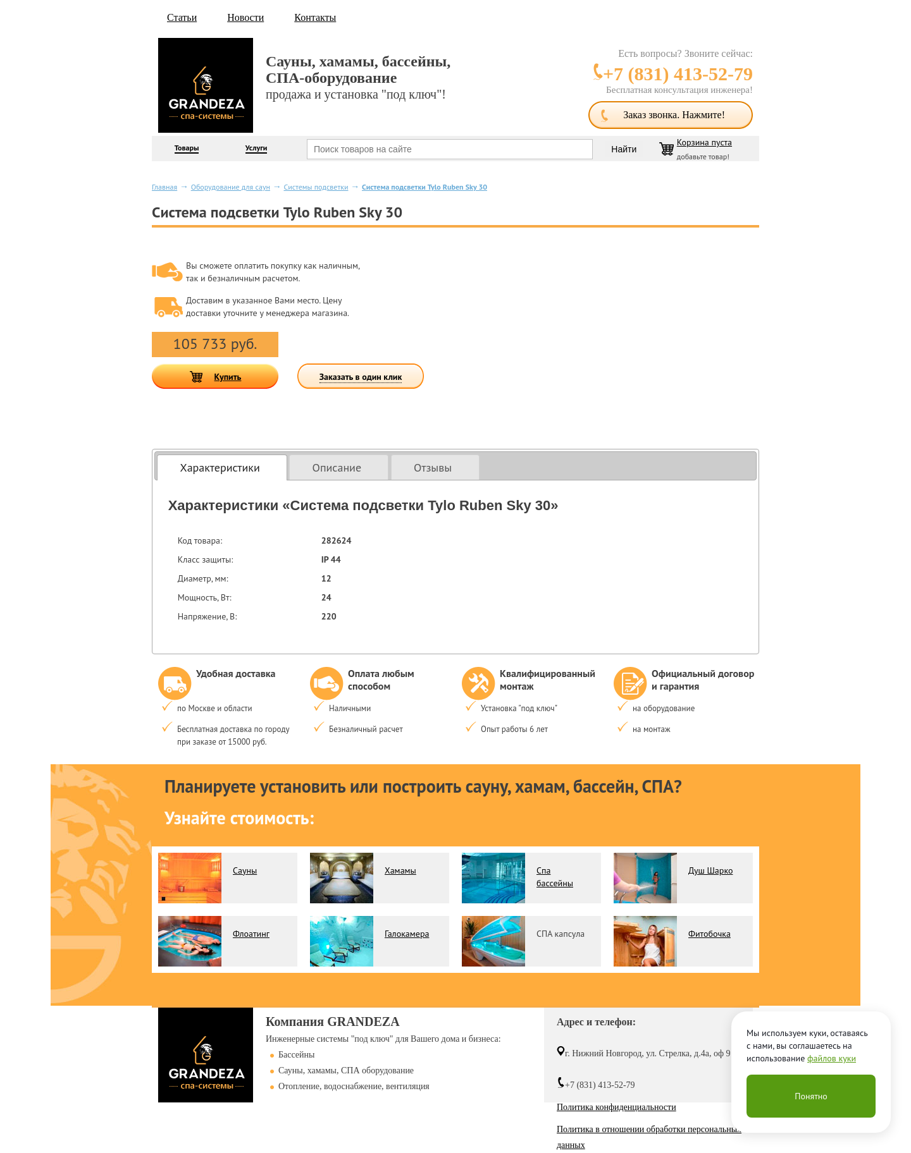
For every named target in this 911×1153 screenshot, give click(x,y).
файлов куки (831, 1058)
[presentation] (222, 467)
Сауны (245, 870)
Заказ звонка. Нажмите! (674, 114)
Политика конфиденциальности (616, 1107)
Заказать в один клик (360, 376)
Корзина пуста (704, 142)
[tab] (222, 467)
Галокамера (407, 933)
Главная (164, 187)
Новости (245, 17)
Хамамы (400, 870)
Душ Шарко (710, 870)
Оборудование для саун (230, 187)
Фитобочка (709, 933)
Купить (228, 376)
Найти (623, 149)
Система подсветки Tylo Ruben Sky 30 (424, 187)
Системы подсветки (315, 187)
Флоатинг (251, 933)
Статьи (182, 17)
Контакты (315, 17)
